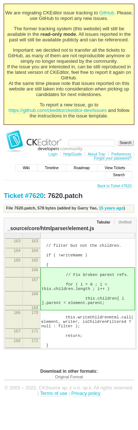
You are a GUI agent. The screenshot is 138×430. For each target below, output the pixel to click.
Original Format (69, 402)
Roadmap (81, 168)
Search (119, 175)
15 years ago (111, 208)
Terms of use (53, 419)
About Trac (96, 154)
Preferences (121, 154)
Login (53, 154)
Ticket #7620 (24, 195)
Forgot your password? (112, 158)
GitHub (106, 13)
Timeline (52, 168)
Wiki (26, 168)
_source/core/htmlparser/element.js (50, 228)
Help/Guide (72, 154)
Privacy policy (85, 419)
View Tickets (115, 168)
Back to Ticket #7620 (115, 186)
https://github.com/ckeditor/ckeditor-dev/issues (57, 110)
